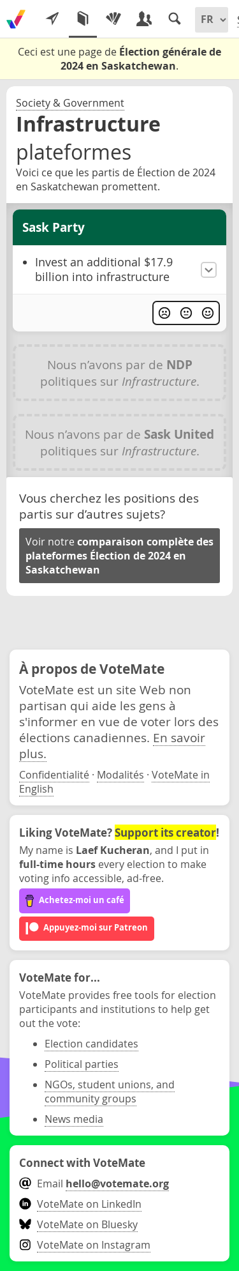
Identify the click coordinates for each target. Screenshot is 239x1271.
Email (94, 1183)
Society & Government (70, 103)
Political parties (82, 1064)
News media (74, 1119)
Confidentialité (54, 775)
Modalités (120, 775)
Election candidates (91, 1044)
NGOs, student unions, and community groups (110, 1091)
